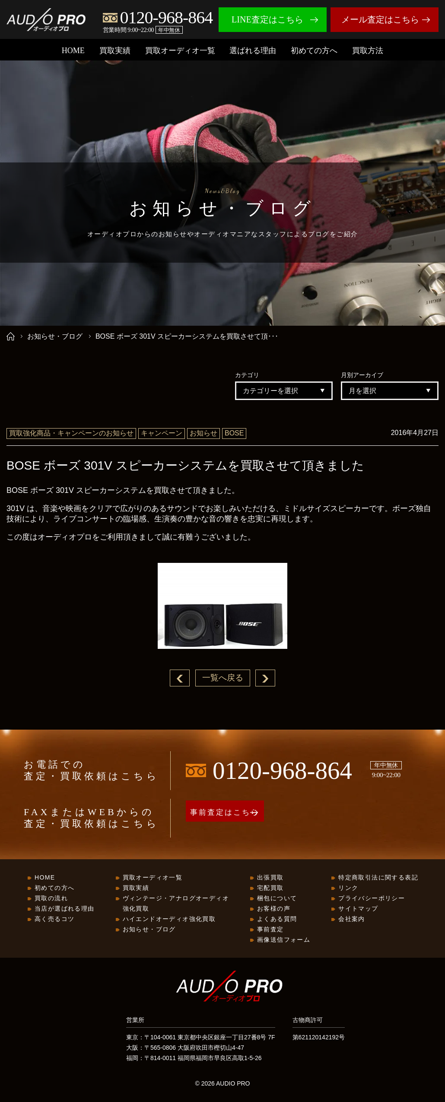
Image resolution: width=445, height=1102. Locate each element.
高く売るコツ (54, 919)
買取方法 (367, 50)
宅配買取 (270, 888)
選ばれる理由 (252, 50)
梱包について (277, 898)
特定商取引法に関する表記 (378, 877)
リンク (348, 888)
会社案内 (351, 919)
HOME (73, 50)
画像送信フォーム (283, 940)
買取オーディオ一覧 (180, 50)
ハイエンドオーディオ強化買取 (169, 919)
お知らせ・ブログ (55, 336)
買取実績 (114, 50)
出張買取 (270, 877)
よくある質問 (277, 919)
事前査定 (270, 929)
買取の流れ (51, 898)
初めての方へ (314, 50)
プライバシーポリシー (371, 898)
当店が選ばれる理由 (65, 908)
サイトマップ (358, 908)
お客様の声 (273, 908)
